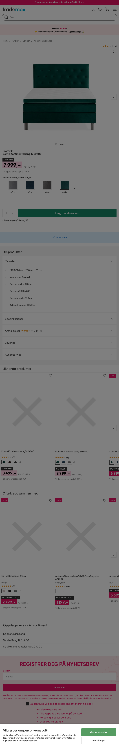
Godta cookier (98, 732)
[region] (59, 736)
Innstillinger (98, 740)
